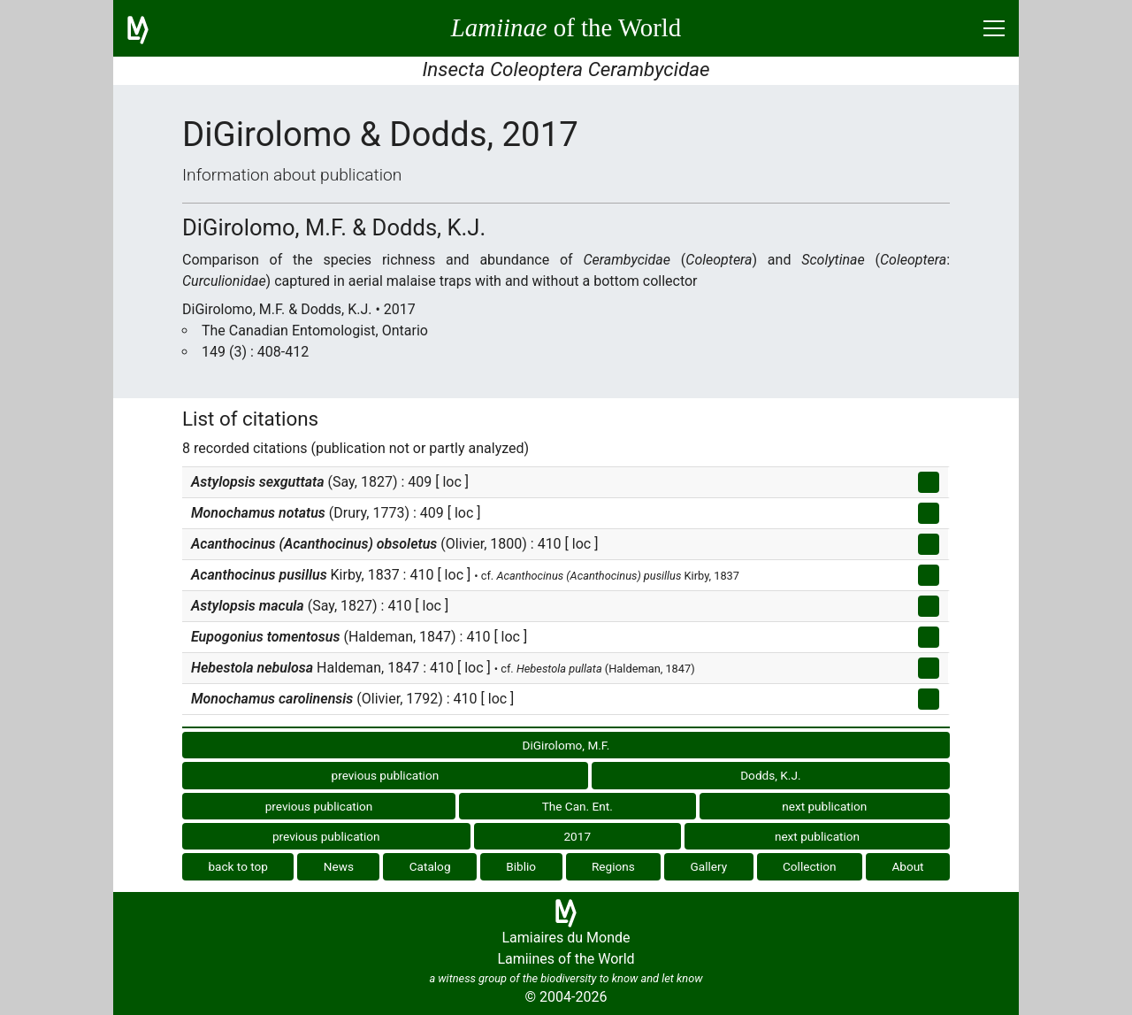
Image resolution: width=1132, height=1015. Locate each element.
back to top (238, 866)
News (339, 866)
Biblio (521, 866)
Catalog (430, 866)
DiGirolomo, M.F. (566, 745)
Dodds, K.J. (770, 775)
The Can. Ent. (577, 806)
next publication (824, 806)
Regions (613, 866)
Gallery (709, 866)
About (907, 866)
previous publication (386, 775)
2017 (577, 836)
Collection (810, 866)
